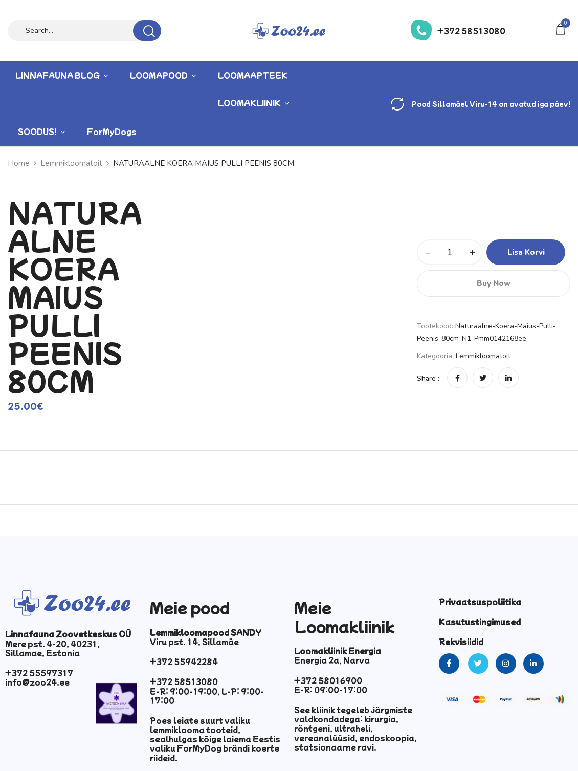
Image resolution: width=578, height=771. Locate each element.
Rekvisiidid (461, 641)
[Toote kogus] (450, 252)
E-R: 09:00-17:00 (330, 690)
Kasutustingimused (480, 621)
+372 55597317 (39, 673)
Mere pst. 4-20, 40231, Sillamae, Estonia (52, 648)
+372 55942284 (184, 661)
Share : (428, 378)
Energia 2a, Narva (332, 660)
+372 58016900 (328, 680)
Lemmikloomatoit (483, 356)
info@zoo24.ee (37, 682)
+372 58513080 (471, 31)
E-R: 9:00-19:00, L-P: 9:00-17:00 (207, 696)
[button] (562, 28)
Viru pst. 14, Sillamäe (194, 641)
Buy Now (493, 283)
